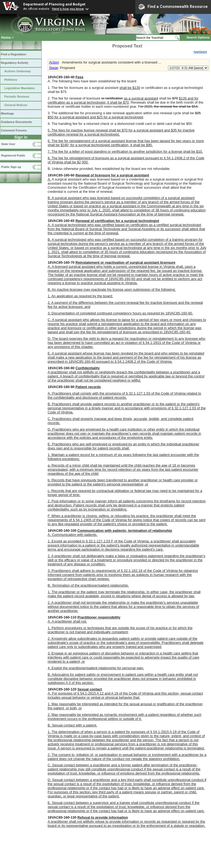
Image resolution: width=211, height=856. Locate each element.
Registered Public (13, 155)
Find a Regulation (13, 54)
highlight (200, 51)
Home (6, 37)
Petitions (10, 79)
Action (54, 62)
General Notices (15, 105)
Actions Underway (17, 71)
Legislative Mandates (19, 88)
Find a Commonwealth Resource (173, 7)
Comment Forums (14, 130)
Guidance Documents (16, 122)
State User (8, 144)
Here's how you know (68, 9)
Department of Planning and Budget (54, 4)
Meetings (7, 113)
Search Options (198, 37)
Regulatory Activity (14, 62)
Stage (53, 68)
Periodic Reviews (16, 96)
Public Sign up (11, 167)
